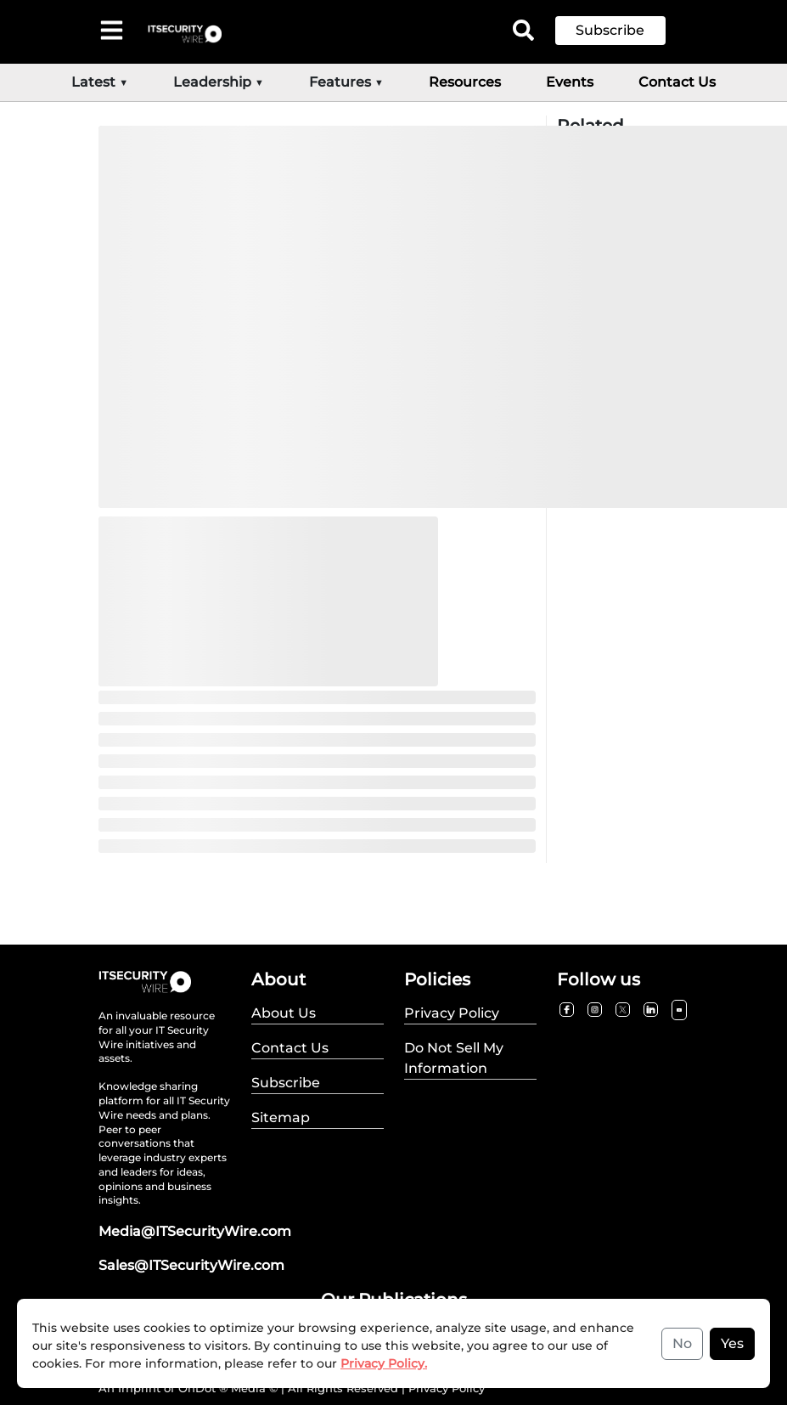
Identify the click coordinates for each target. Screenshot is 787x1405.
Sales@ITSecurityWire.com (191, 1265)
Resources (465, 82)
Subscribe (610, 30)
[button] (623, 30)
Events (569, 82)
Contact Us (677, 82)
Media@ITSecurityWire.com (194, 1231)
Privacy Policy (446, 1388)
